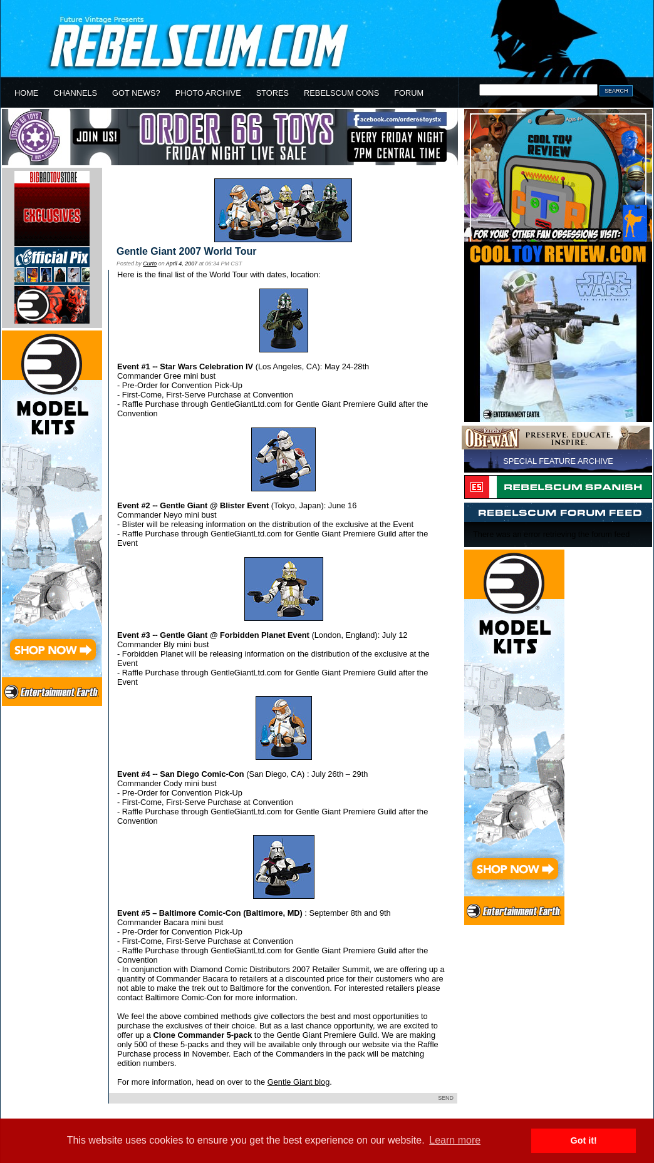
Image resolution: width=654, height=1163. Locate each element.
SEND (446, 1098)
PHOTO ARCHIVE (208, 93)
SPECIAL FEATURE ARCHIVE (558, 461)
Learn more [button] (454, 1140)
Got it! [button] (584, 1140)
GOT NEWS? (136, 93)
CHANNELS (75, 93)
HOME (26, 93)
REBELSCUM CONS (341, 93)
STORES (272, 93)
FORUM (408, 93)
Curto (150, 263)
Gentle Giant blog (298, 1082)
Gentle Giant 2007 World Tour (186, 251)
